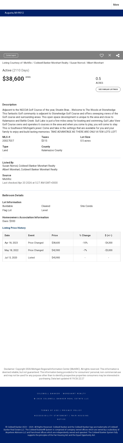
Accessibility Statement (51, 415)
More (116, 4)
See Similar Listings (108, 89)
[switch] (102, 55)
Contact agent (11, 55)
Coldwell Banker (48, 393)
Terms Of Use (50, 410)
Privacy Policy (72, 410)
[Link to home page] (4, 5)
